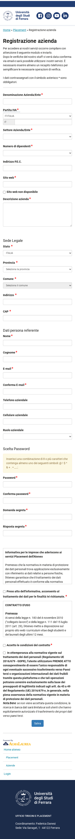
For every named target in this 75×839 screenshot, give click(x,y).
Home (6, 30)
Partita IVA (11, 110)
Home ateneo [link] (12, 749)
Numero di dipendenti (18, 145)
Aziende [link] (10, 765)
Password (10, 477)
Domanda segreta (15, 509)
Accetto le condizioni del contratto (30, 645)
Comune (10, 278)
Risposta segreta (15, 526)
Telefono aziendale (15, 400)
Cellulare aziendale (15, 415)
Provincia (10, 262)
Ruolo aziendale (13, 430)
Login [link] (7, 773)
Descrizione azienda (17, 198)
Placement (19, 30)
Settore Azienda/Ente (18, 129)
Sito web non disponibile (22, 191)
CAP (7, 311)
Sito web (9, 177)
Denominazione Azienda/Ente (23, 94)
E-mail (8, 368)
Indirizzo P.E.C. (12, 161)
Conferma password (17, 493)
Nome (8, 335)
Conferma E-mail (15, 384)
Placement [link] (12, 757)
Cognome (10, 352)
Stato (8, 246)
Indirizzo (10, 294)
